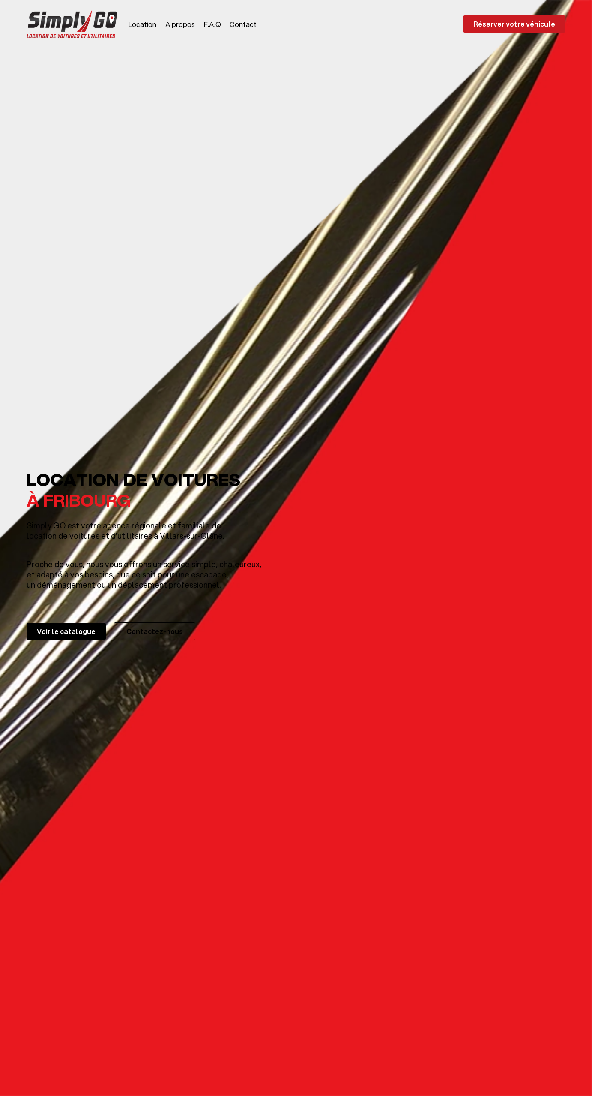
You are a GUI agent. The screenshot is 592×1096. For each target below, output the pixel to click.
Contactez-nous (154, 631)
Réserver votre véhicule (514, 24)
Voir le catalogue (66, 631)
